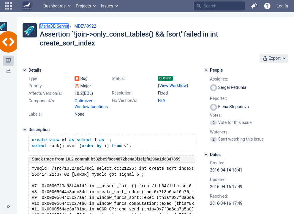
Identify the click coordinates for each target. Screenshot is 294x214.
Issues (107, 6)
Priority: (36, 86)
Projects (83, 6)
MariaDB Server (54, 26)
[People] (206, 70)
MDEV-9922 (85, 26)
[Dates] (206, 154)
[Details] (25, 70)
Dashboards (54, 6)
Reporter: (218, 98)
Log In (282, 6)
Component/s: (42, 100)
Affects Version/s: (45, 93)
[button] (8, 6)
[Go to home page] (27, 6)
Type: (33, 78)
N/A (161, 100)
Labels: (35, 114)
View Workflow (173, 85)
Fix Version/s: (124, 100)
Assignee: (219, 79)
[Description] (25, 130)
